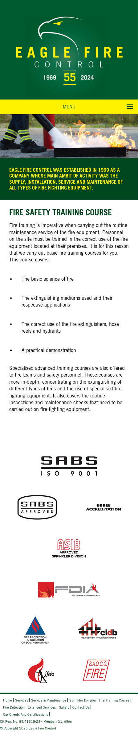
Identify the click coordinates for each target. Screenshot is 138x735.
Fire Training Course (114, 700)
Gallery (64, 707)
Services (21, 700)
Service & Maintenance (48, 700)
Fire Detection (14, 707)
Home (7, 700)
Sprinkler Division (82, 700)
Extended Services (42, 707)
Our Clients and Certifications (25, 714)
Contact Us (80, 707)
